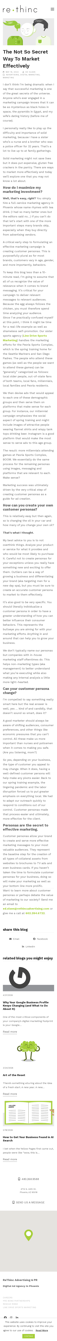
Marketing (8, 78)
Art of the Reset (14, 1075)
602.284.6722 (35, 913)
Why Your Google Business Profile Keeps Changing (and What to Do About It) (26, 1005)
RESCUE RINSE (10, 1304)
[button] (52, 9)
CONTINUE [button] (28, 1336)
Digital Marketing (30, 75)
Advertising (12, 75)
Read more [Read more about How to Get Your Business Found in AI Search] (10, 1159)
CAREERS (7, 1297)
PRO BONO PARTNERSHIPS (16, 1301)
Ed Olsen (30, 72)
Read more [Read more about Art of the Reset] (10, 1093)
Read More (42, 1330)
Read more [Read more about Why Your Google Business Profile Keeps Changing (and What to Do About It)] (10, 1031)
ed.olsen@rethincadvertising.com (26, 908)
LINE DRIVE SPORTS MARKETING (19, 1307)
